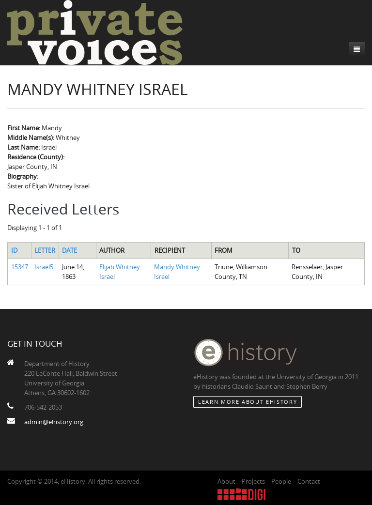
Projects (253, 481)
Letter (44, 250)
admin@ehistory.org (53, 421)
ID (14, 250)
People (281, 481)
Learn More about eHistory (247, 401)
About (226, 481)
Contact (308, 481)
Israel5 (43, 266)
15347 (19, 266)
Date (69, 250)
